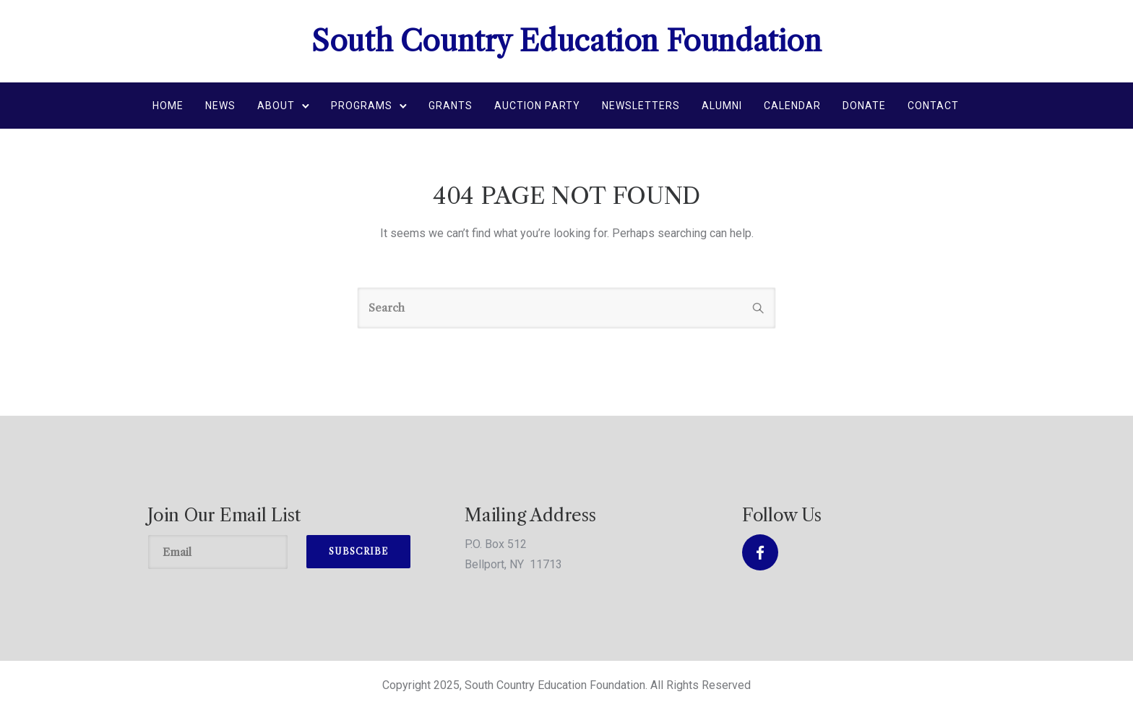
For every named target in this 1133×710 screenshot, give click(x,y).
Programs (361, 105)
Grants (450, 105)
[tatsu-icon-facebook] (760, 552)
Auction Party (537, 105)
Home (168, 105)
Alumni (722, 105)
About (276, 105)
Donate (864, 105)
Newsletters (641, 105)
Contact (933, 105)
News (220, 105)
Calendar (792, 105)
